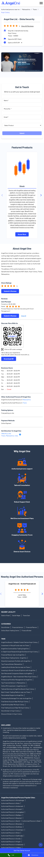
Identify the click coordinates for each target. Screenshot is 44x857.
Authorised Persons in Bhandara (11, 824)
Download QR (9, 359)
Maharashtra (26, 9)
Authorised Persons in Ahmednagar (12, 800)
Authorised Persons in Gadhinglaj (12, 836)
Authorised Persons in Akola (10, 803)
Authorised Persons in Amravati (11, 809)
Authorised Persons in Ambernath (12, 806)
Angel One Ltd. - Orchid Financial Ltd (22, 584)
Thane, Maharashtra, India (9, 436)
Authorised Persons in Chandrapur (12, 830)
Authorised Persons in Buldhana (11, 827)
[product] (22, 125)
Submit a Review (10, 291)
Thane (35, 9)
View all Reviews (27, 26)
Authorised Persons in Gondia (11, 839)
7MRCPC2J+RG (6, 433)
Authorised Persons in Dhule (10, 833)
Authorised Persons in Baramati (11, 818)
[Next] (41, 195)
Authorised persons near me (10, 9)
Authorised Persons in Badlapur (11, 815)
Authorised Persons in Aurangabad (12, 812)
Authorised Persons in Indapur (11, 847)
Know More (22, 234)
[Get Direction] (20, 435)
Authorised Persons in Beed (31, 821)
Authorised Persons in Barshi (10, 821)
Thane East (26, 615)
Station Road (5, 615)
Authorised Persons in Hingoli (10, 841)
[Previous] (2, 195)
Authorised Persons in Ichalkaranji (12, 844)
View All (23, 316)
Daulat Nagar (16, 615)
